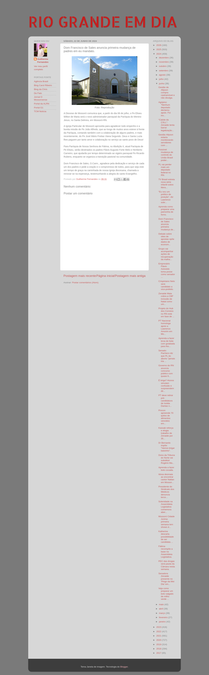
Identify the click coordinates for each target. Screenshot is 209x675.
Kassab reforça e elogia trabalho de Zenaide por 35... (165, 433)
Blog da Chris (40, 89)
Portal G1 (38, 107)
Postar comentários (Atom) (85, 282)
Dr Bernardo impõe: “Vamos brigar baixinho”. (166, 447)
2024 (159, 54)
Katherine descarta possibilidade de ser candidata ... (166, 536)
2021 (159, 636)
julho (161, 79)
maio (161, 604)
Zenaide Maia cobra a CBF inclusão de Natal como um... (165, 298)
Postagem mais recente (79, 276)
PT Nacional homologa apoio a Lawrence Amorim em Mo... (165, 327)
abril (161, 608)
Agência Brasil (41, 81)
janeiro (162, 621)
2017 (159, 653)
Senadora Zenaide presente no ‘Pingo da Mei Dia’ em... (166, 578)
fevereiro (163, 617)
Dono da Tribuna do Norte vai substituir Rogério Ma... (166, 459)
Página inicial (105, 276)
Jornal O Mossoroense (40, 98)
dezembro (164, 57)
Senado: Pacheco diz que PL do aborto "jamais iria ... (166, 355)
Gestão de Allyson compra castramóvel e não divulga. (166, 92)
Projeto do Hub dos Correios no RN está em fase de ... (166, 312)
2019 (159, 644)
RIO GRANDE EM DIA (103, 21)
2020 (159, 640)
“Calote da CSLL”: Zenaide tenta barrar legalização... (166, 125)
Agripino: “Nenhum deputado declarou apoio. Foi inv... (164, 109)
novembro (164, 62)
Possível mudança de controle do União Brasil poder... (165, 154)
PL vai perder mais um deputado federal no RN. (165, 169)
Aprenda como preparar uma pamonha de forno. (166, 210)
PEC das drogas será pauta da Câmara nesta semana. (166, 565)
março (162, 613)
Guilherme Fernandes (42, 60)
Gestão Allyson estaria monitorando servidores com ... (165, 140)
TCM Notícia (40, 111)
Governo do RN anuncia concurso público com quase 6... (166, 370)
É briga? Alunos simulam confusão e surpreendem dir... (166, 385)
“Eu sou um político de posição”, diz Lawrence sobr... (165, 197)
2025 (159, 49)
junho (162, 83)
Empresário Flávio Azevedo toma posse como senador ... (166, 270)
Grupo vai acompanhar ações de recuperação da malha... (165, 254)
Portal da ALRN (41, 103)
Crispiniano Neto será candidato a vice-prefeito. (166, 285)
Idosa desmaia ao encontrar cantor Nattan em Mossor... (166, 478)
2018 (159, 648)
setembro (164, 70)
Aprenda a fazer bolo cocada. (166, 468)
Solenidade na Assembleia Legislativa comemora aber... (165, 506)
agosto (162, 75)
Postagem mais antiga (130, 276)
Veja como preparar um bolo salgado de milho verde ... (166, 593)
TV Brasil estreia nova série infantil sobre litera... (166, 183)
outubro (163, 66)
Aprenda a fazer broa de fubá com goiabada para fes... (166, 342)
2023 (159, 627)
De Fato (38, 93)
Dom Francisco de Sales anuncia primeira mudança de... (166, 224)
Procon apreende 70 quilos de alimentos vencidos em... (165, 417)
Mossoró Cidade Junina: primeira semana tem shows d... (166, 521)
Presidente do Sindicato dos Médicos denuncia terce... (166, 491)
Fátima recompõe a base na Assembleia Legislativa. (165, 551)
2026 (159, 45)
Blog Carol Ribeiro (43, 85)
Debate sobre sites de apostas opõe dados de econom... (166, 239)
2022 (159, 631)
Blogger (124, 666)
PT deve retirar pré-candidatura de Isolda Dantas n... (165, 400)
